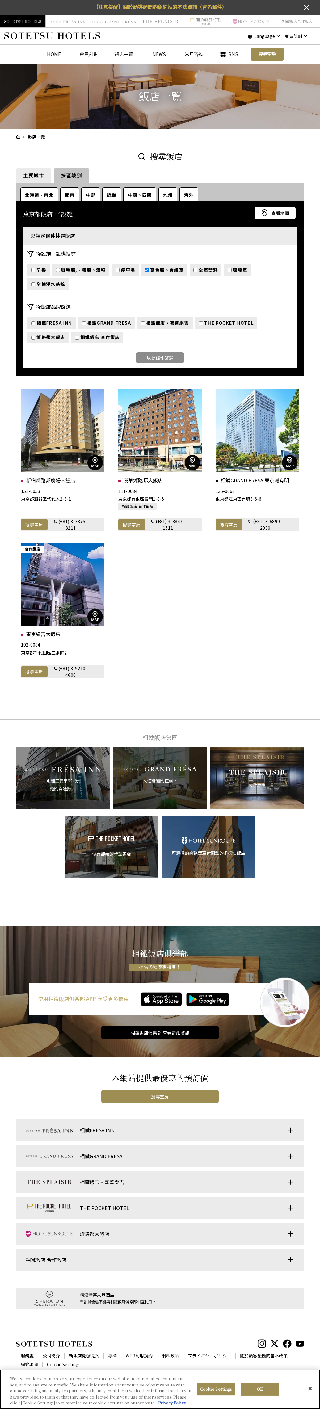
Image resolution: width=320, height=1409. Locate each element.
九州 (168, 195)
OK (260, 1389)
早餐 (38, 270)
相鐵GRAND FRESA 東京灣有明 (255, 480)
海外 (189, 195)
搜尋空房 (34, 525)
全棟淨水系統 (48, 284)
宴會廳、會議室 (164, 270)
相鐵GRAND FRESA (106, 323)
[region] (160, 1389)
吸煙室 (237, 270)
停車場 (125, 270)
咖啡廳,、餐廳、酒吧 (81, 270)
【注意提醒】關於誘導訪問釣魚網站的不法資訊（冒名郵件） (160, 6)
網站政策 (170, 1355)
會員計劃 (89, 54)
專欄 (112, 1355)
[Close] (310, 1388)
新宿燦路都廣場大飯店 (50, 480)
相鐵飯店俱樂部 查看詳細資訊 (160, 1033)
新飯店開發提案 (84, 1355)
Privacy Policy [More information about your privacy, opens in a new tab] (172, 1403)
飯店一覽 (124, 54)
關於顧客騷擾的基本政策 (264, 1355)
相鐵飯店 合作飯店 (97, 337)
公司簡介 (51, 1355)
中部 (90, 195)
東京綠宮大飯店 (43, 634)
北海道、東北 (39, 195)
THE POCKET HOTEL (226, 323)
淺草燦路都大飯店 (143, 480)
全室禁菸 (205, 270)
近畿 (111, 195)
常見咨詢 (194, 54)
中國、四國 (140, 195)
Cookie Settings (64, 1364)
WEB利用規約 (139, 1355)
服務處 (27, 1355)
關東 (69, 195)
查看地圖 (279, 213)
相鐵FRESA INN (51, 323)
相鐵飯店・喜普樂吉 (165, 323)
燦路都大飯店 (48, 337)
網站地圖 (29, 1364)
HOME (54, 54)
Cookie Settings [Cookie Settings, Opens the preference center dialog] (216, 1389)
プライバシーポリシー (209, 1355)
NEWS (159, 54)
